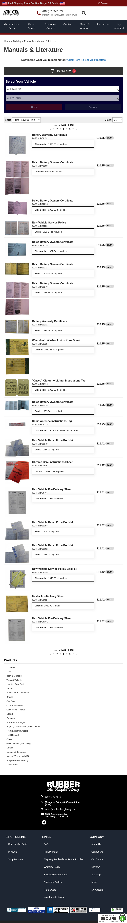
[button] (51, 129)
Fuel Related (12, 735)
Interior (9, 688)
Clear (34, 107)
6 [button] (69, 129)
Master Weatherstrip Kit (17, 756)
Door (8, 671)
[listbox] (62, 98)
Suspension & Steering (17, 760)
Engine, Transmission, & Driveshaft (23, 726)
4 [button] (63, 129)
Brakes (9, 697)
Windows (10, 667)
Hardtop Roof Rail (14, 684)
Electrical (10, 718)
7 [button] (73, 129)
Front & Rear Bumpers (17, 731)
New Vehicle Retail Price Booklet (52, 440)
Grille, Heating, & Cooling (18, 743)
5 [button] (66, 129)
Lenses (9, 747)
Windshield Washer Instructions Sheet (56, 340)
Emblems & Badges (15, 722)
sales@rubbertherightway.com (60, 809)
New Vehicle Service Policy (49, 222)
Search (93, 107)
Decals (9, 714)
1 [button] (54, 129)
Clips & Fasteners (14, 705)
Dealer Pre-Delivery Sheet (48, 596)
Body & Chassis (14, 676)
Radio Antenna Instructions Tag (52, 421)
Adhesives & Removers (17, 692)
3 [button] (60, 129)
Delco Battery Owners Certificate (52, 162)
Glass (9, 739)
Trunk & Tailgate (14, 680)
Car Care (10, 701)
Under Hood (12, 764)
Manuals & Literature (16, 752)
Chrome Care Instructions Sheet (52, 462)
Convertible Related (15, 709)
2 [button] (57, 129)
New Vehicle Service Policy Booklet (54, 568)
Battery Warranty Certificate (49, 134)
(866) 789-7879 (53, 796)
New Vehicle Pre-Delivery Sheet (51, 489)
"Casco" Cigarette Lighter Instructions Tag (58, 380)
